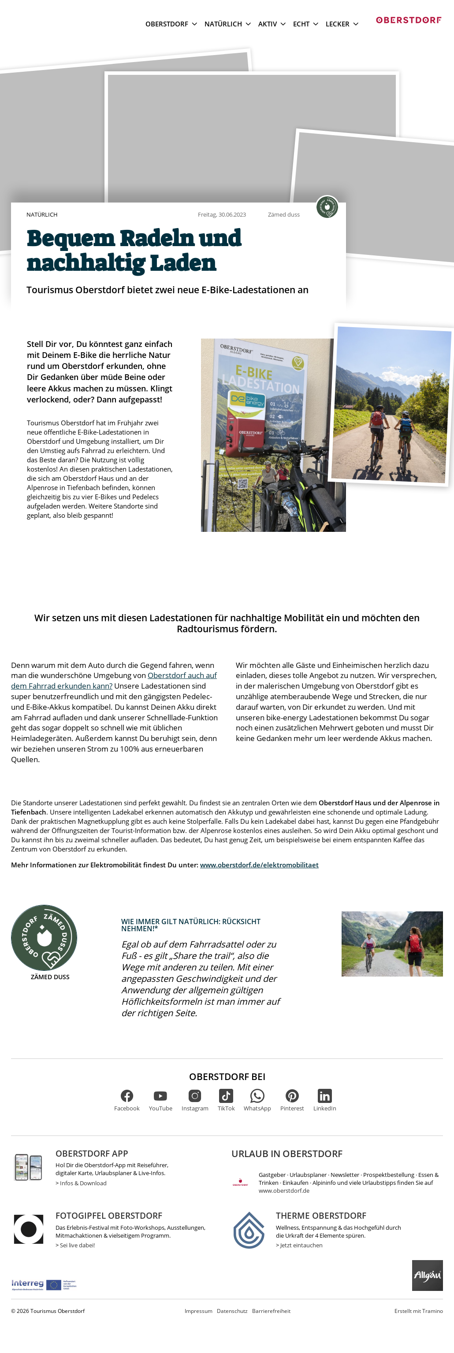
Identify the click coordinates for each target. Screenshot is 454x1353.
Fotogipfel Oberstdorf (109, 1215)
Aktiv (272, 23)
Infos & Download (83, 1183)
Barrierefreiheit (271, 1311)
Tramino (418, 1311)
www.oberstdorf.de (284, 1190)
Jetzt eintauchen (301, 1245)
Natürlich (228, 23)
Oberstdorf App (92, 1153)
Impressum (198, 1311)
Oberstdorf (171, 23)
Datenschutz (232, 1311)
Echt (305, 23)
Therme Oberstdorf (321, 1215)
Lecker (342, 23)
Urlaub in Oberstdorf (286, 1153)
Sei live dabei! (77, 1245)
